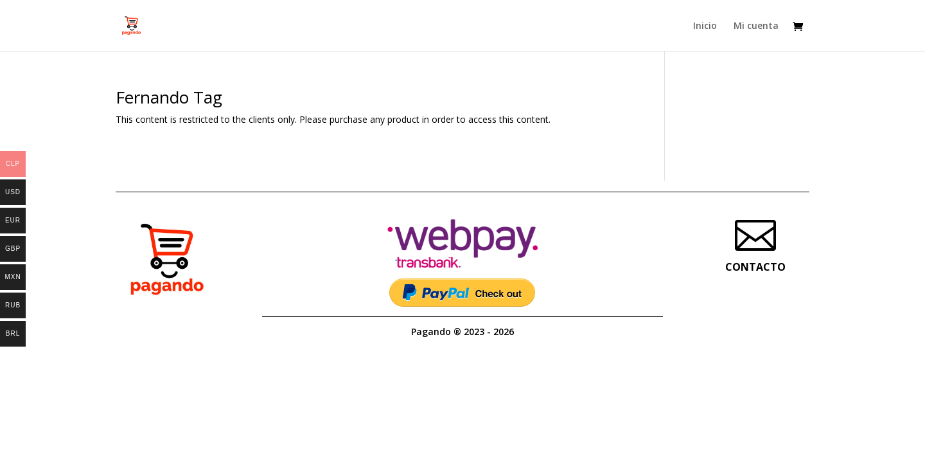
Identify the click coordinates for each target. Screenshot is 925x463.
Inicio (705, 26)
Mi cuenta (756, 26)
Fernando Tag (169, 97)
